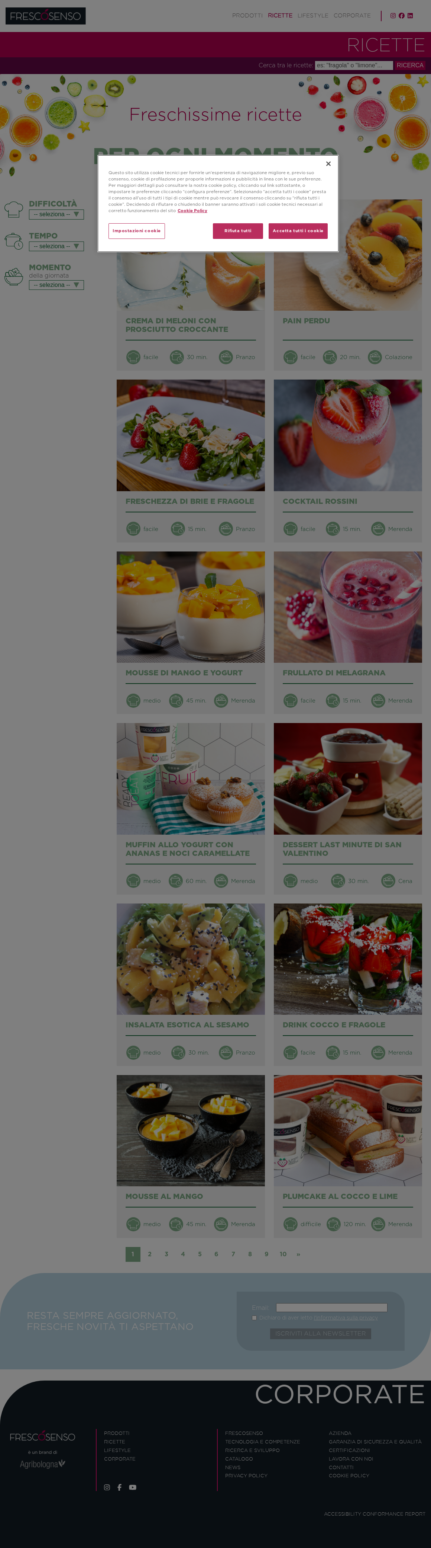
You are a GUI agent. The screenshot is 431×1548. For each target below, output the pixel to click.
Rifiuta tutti (237, 231)
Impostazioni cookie (137, 231)
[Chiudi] (328, 164)
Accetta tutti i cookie (298, 231)
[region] (218, 203)
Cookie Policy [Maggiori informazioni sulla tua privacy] (192, 211)
